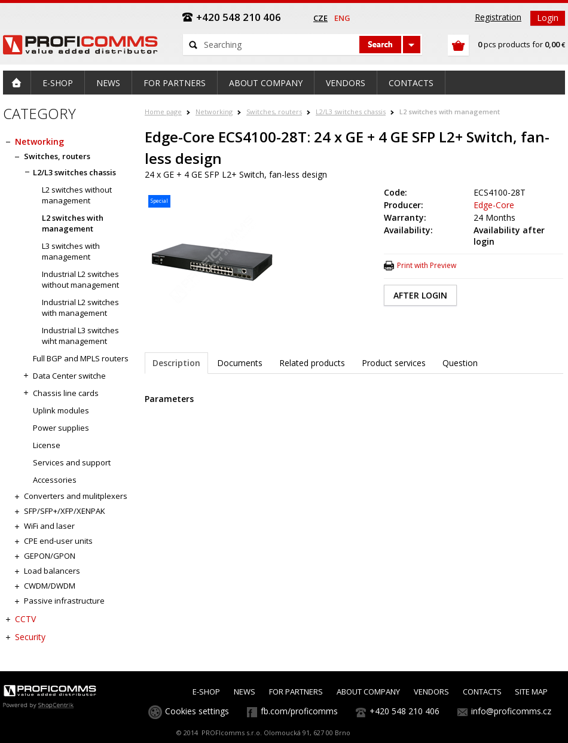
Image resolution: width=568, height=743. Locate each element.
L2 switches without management (77, 195)
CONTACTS (482, 691)
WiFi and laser (49, 525)
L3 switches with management (71, 251)
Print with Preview (426, 265)
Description (176, 363)
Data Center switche (69, 375)
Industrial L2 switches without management (80, 279)
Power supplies (61, 427)
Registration (498, 17)
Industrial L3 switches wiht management (80, 335)
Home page (163, 111)
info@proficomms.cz (511, 711)
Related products (312, 363)
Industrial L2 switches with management (80, 307)
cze (320, 18)
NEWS (244, 691)
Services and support (72, 462)
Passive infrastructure (64, 600)
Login (547, 17)
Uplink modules (61, 410)
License (46, 445)
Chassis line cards (66, 393)
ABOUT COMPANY (368, 691)
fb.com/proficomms (299, 711)
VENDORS (431, 691)
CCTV (25, 619)
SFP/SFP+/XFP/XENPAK (64, 511)
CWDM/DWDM (49, 585)
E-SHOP (206, 691)
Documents (239, 363)
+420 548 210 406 (404, 711)
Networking (214, 111)
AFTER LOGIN (420, 295)
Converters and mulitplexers (75, 496)
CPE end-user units (58, 540)
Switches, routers (274, 111)
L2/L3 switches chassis (351, 111)
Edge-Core (494, 205)
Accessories (55, 479)
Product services (394, 363)
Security (30, 636)
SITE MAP (531, 691)
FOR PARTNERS (296, 691)
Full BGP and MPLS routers (81, 358)
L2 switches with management (449, 111)
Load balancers (52, 570)
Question (460, 363)
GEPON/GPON (49, 555)
